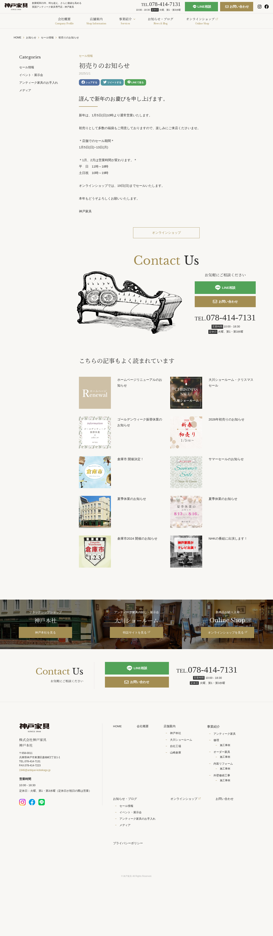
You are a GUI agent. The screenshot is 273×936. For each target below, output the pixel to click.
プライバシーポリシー (129, 860)
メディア (25, 90)
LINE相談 (192, 8)
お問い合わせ (228, 8)
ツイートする (114, 83)
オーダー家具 (223, 768)
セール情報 (86, 56)
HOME (118, 742)
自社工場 (177, 762)
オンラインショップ (166, 234)
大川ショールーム (183, 756)
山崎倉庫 (177, 769)
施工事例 (227, 761)
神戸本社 (177, 749)
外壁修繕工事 (223, 791)
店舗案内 (171, 742)
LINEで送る (139, 83)
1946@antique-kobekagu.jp (35, 787)
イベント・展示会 (31, 75)
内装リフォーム (225, 779)
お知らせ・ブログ (126, 815)
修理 (218, 756)
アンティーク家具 (226, 749)
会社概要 (144, 742)
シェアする (90, 83)
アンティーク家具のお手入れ (38, 82)
